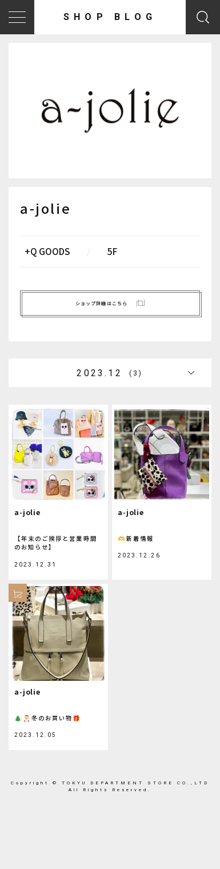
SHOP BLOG (110, 16)
